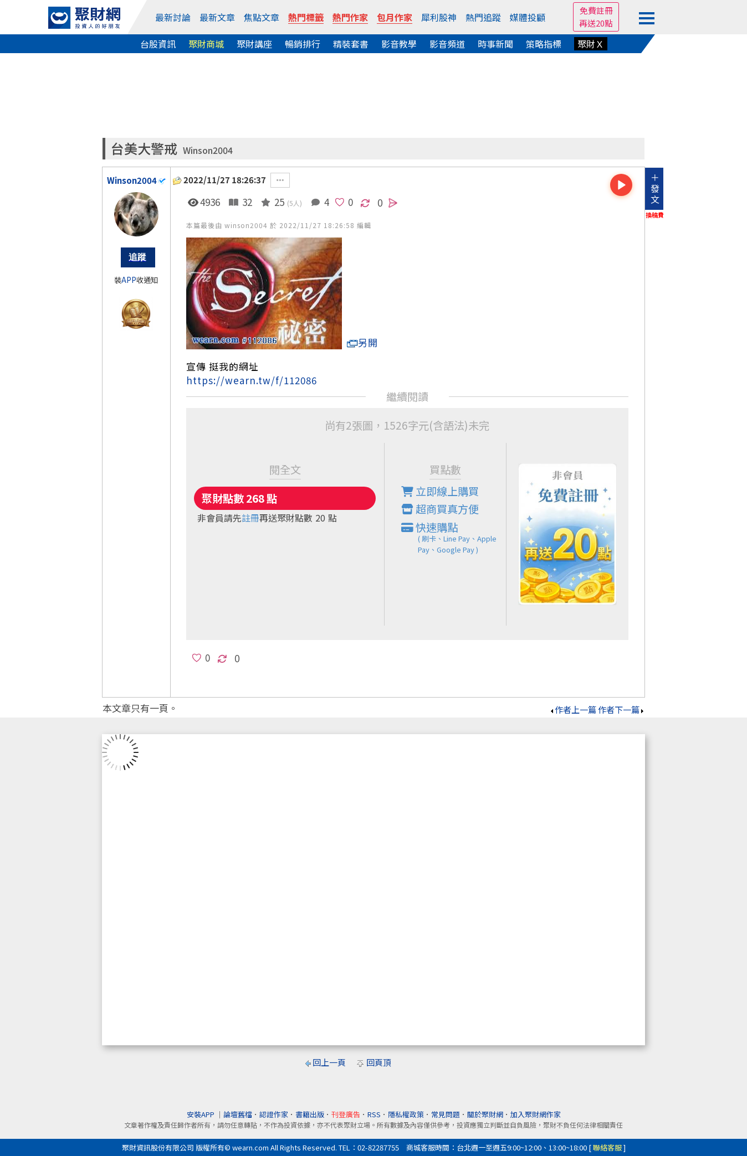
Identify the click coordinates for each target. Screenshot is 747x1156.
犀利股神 (439, 17)
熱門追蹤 (483, 17)
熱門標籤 (306, 17)
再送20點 (596, 23)
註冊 (250, 517)
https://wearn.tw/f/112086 (251, 380)
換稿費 (655, 214)
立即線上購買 (440, 491)
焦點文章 (261, 17)
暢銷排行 (302, 43)
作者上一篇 (572, 709)
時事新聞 (495, 43)
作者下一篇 (621, 709)
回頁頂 (378, 1062)
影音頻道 (447, 43)
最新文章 (217, 17)
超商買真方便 (440, 509)
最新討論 (173, 17)
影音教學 (399, 43)
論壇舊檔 (237, 1114)
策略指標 (543, 43)
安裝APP (201, 1114)
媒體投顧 (527, 17)
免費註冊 (596, 10)
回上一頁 (329, 1062)
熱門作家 (350, 17)
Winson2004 (208, 150)
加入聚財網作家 (535, 1114)
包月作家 (394, 17)
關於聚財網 (485, 1114)
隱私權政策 (406, 1114)
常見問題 (445, 1114)
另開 (362, 342)
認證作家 (273, 1114)
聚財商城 (206, 43)
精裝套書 (351, 43)
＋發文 (655, 188)
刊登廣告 (345, 1114)
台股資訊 (158, 43)
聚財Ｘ (590, 43)
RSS (374, 1114)
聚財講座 (254, 43)
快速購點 (453, 537)
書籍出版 (309, 1114)
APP (128, 280)
